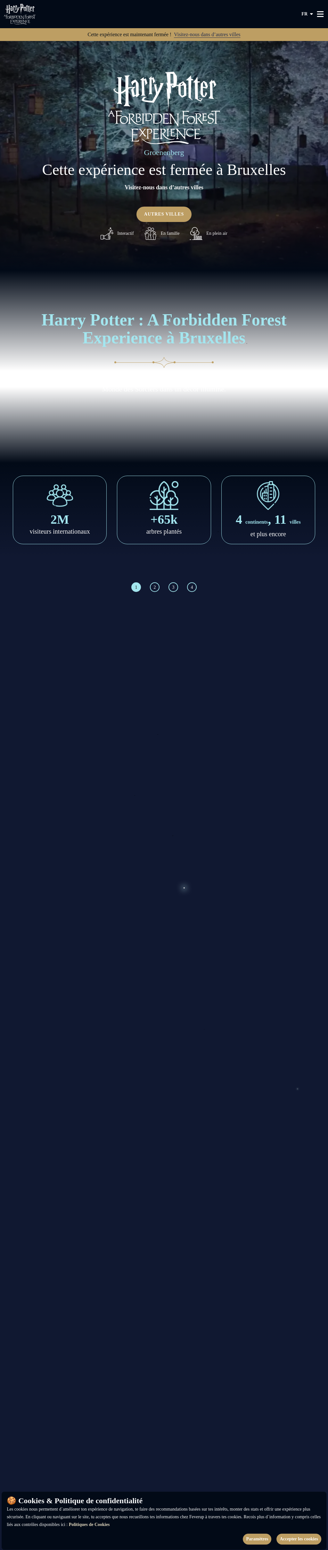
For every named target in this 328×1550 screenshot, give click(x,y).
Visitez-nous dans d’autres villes (207, 34)
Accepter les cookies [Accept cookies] (299, 1539)
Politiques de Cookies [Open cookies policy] (89, 1524)
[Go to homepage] (31, 14)
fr (307, 14)
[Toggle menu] (320, 14)
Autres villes (164, 214)
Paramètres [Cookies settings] (257, 1539)
